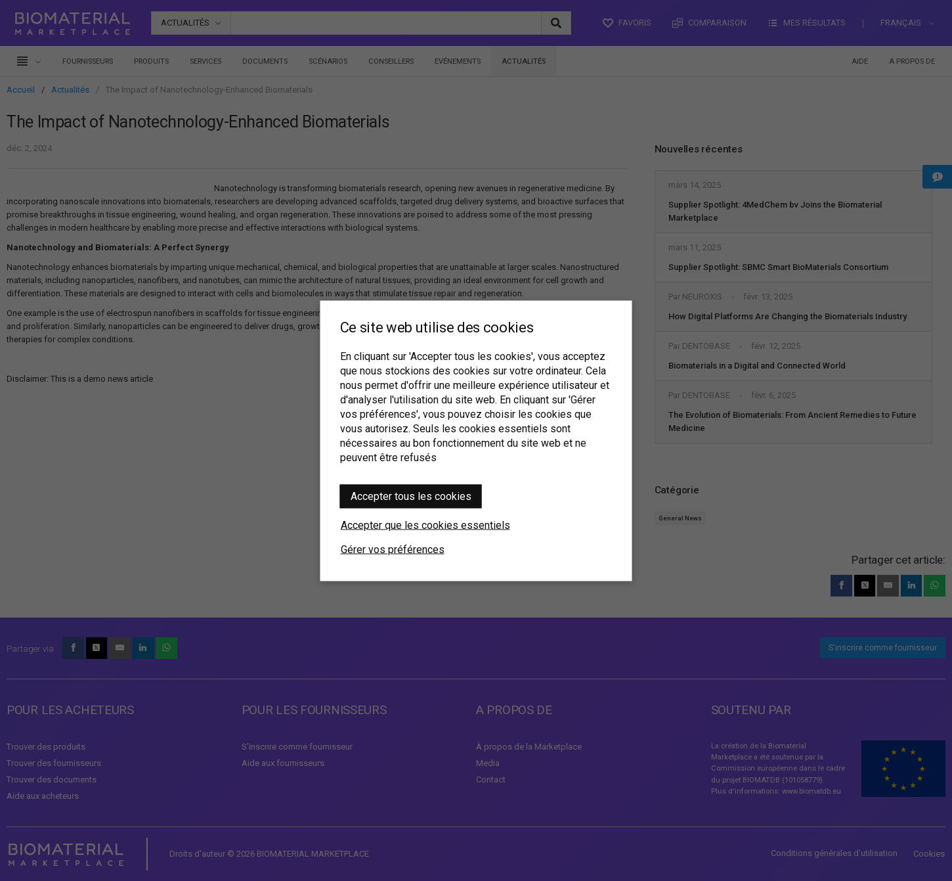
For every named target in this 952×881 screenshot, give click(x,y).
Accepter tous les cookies (411, 495)
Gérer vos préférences (392, 549)
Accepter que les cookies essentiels (425, 524)
